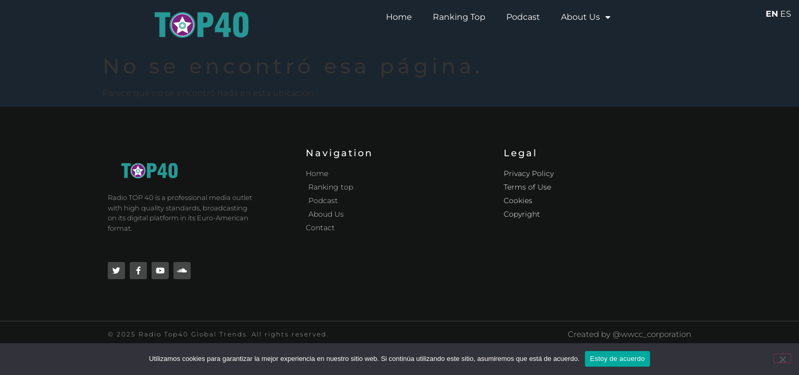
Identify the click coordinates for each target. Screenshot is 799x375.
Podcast (523, 17)
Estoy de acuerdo (617, 358)
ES (785, 14)
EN (772, 14)
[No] (782, 358)
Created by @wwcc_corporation (629, 334)
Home (399, 17)
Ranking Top (459, 17)
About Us (585, 17)
